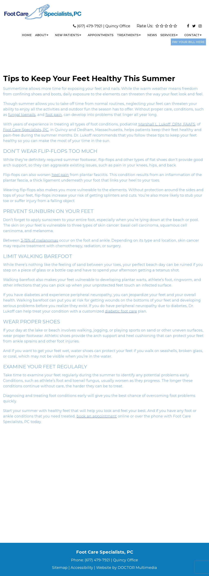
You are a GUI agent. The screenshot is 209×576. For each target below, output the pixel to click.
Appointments (100, 31)
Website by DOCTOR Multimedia (126, 567)
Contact (191, 31)
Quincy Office (117, 22)
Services (168, 31)
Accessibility (82, 567)
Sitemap (60, 567)
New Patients (67, 31)
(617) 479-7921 (89, 22)
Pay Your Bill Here (188, 38)
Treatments (128, 31)
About (40, 31)
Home (27, 31)
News (152, 31)
